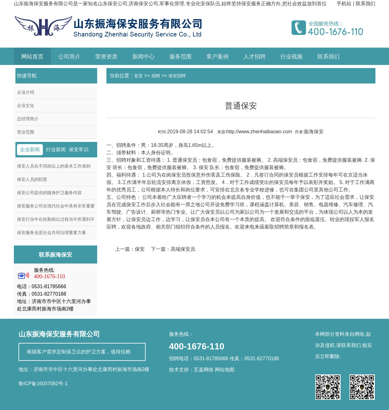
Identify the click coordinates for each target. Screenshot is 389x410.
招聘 (155, 75)
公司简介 (69, 56)
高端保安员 (183, 249)
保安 (140, 249)
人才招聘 (254, 56)
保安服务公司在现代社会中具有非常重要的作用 (56, 207)
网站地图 (224, 369)
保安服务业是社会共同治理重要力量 (51, 232)
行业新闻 (56, 149)
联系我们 (365, 3)
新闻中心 (143, 56)
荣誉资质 (106, 56)
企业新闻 (30, 149)
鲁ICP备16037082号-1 (43, 383)
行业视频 (291, 56)
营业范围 (25, 132)
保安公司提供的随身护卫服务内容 (49, 192)
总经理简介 (28, 118)
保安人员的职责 (32, 179)
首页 (138, 75)
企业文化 (25, 105)
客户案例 (217, 56)
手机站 (344, 3)
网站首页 (32, 56)
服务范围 (180, 56)
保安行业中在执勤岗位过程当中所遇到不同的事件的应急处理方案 (56, 220)
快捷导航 (27, 75)
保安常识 (79, 149)
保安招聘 (177, 75)
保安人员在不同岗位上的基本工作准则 (53, 166)
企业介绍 (25, 92)
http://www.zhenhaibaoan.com (259, 131)
